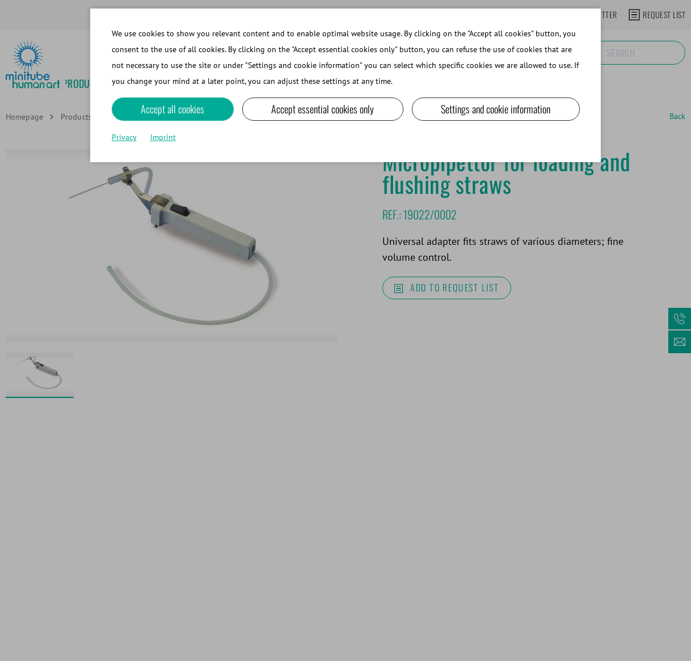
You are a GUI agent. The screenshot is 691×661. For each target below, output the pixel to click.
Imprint (163, 137)
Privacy (124, 137)
